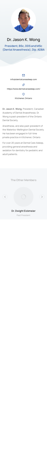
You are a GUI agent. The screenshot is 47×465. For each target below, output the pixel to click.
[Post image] (23, 197)
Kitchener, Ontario (23, 98)
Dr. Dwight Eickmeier (23, 211)
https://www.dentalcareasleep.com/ (23, 88)
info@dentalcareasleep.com (23, 79)
